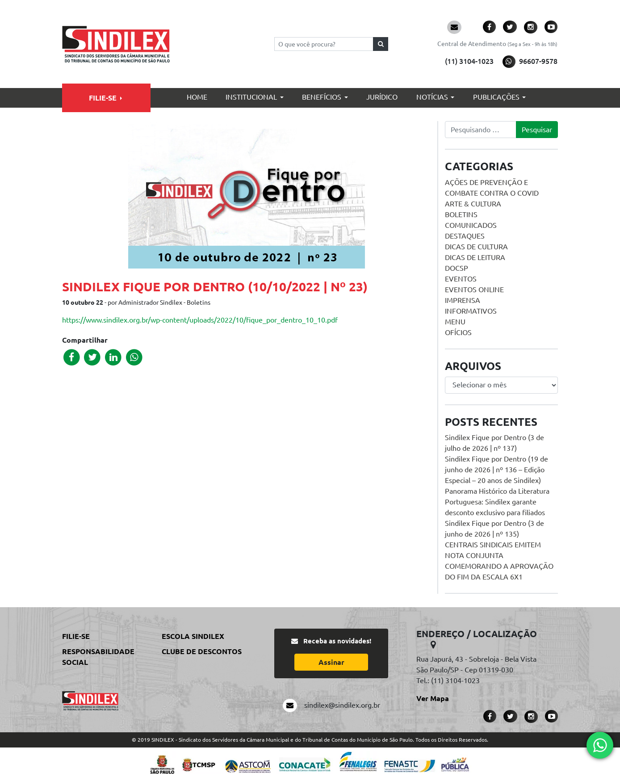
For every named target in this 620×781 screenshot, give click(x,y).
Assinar (331, 662)
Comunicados (471, 225)
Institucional (251, 97)
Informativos (471, 311)
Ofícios (458, 332)
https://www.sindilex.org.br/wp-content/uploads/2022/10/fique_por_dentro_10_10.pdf (200, 320)
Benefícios (321, 97)
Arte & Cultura (473, 204)
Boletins (461, 214)
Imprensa (462, 300)
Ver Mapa (432, 698)
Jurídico (382, 97)
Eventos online (474, 290)
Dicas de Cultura (476, 247)
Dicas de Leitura (475, 257)
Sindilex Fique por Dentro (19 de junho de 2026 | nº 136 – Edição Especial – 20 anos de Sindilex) (496, 469)
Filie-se (103, 98)
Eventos (461, 279)
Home (197, 97)
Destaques (465, 236)
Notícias (432, 97)
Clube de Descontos (202, 651)
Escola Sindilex (193, 636)
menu (455, 322)
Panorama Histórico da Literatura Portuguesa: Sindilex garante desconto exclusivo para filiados (497, 501)
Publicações (496, 97)
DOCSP (456, 268)
